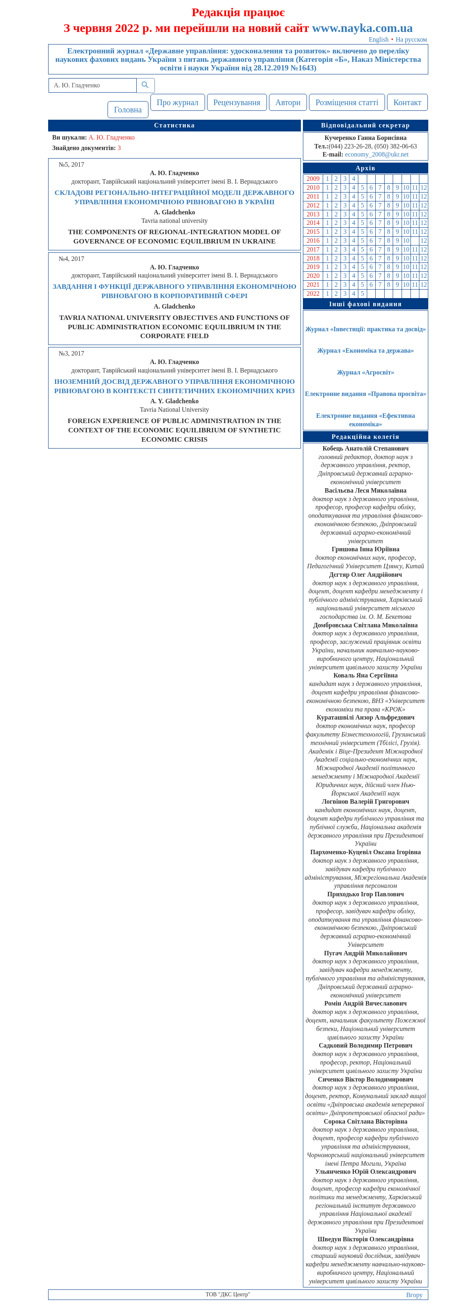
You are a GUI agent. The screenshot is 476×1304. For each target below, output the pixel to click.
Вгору (414, 1294)
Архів (365, 168)
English (379, 39)
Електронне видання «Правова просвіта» (365, 393)
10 (406, 187)
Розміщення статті (347, 102)
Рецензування (237, 102)
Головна (128, 109)
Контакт (407, 102)
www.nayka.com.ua (362, 27)
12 (424, 187)
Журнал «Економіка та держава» (365, 350)
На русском (411, 39)
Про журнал (178, 102)
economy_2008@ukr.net (376, 154)
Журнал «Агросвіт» (365, 372)
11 (415, 187)
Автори (288, 102)
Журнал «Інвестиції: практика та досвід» (365, 329)
